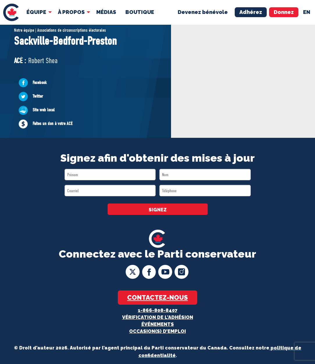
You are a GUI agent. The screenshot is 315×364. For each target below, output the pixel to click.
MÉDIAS (106, 12)
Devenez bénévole (203, 12)
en (306, 12)
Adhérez (250, 12)
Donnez (284, 12)
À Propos (71, 12)
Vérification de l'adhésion (157, 317)
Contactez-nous (157, 297)
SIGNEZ (158, 210)
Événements (157, 324)
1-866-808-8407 (157, 310)
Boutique (139, 12)
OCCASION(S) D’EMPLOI (157, 331)
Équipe (36, 12)
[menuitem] (11, 12)
